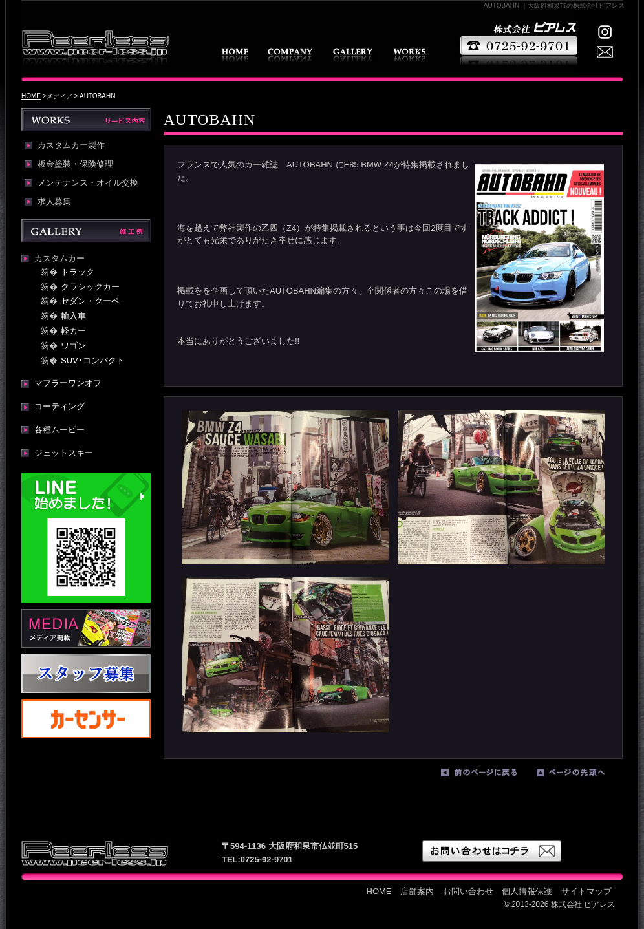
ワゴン (73, 345)
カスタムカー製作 (71, 145)
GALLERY (353, 55)
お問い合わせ (468, 891)
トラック (77, 272)
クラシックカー (90, 287)
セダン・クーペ (90, 301)
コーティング (59, 406)
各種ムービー (59, 429)
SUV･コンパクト (93, 360)
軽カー (73, 331)
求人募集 (54, 201)
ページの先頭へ (581, 775)
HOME (235, 55)
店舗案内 (290, 55)
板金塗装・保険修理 (75, 164)
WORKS (409, 55)
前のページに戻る (485, 775)
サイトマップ (586, 891)
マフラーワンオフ (68, 383)
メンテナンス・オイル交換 (88, 182)
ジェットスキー (63, 453)
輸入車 (73, 316)
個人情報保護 (527, 891)
